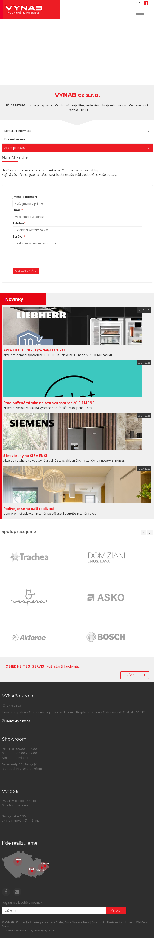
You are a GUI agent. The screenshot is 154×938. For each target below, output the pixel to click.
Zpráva (19, 236)
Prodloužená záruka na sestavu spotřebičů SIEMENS (48, 402)
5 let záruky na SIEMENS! (25, 455)
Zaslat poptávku (15, 148)
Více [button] (131, 675)
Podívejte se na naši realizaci (28, 508)
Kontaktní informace (17, 131)
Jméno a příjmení (25, 197)
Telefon (19, 223)
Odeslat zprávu (25, 270)
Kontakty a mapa (18, 721)
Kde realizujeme (15, 139)
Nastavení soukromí (119, 922)
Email (18, 210)
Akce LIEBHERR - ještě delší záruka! (34, 350)
